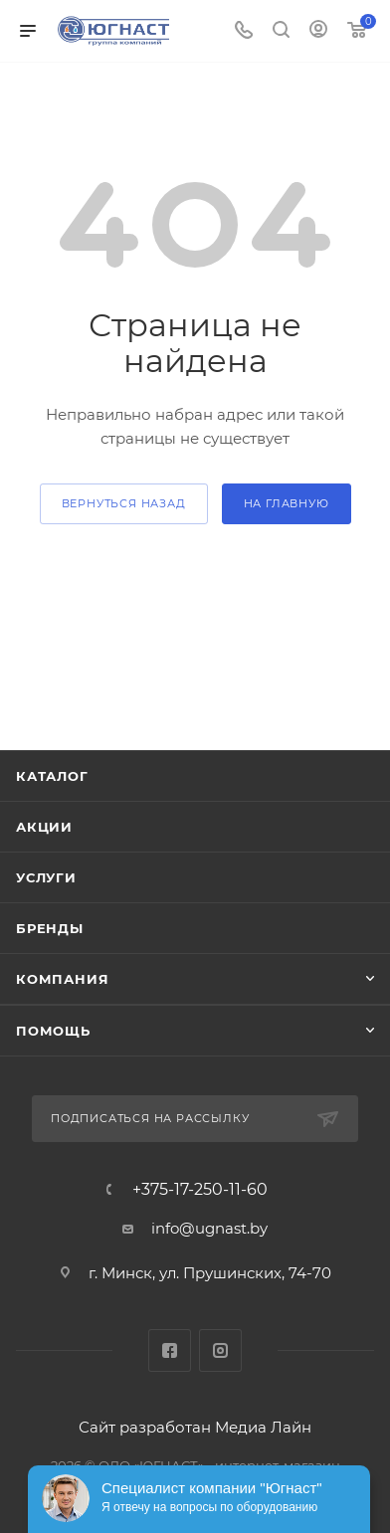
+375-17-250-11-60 (200, 1190)
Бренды (50, 928)
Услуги (46, 877)
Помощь (53, 1031)
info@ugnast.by (209, 1228)
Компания (62, 979)
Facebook (169, 1350)
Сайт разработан (145, 1427)
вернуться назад (124, 503)
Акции (44, 827)
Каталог (52, 776)
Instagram (220, 1350)
